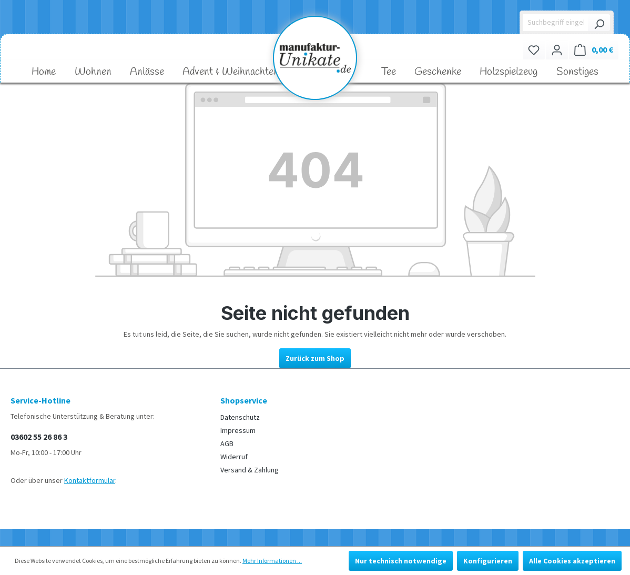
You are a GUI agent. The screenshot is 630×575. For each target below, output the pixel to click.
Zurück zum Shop (315, 358)
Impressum (238, 430)
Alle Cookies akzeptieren (572, 561)
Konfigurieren (487, 561)
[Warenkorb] (593, 49)
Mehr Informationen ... (272, 560)
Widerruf (234, 456)
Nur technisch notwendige (400, 561)
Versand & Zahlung (249, 470)
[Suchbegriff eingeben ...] (555, 22)
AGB (226, 443)
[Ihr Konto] (556, 49)
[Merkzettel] (533, 49)
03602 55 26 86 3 (39, 436)
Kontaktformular (89, 480)
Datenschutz (240, 417)
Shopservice (243, 400)
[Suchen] (599, 22)
